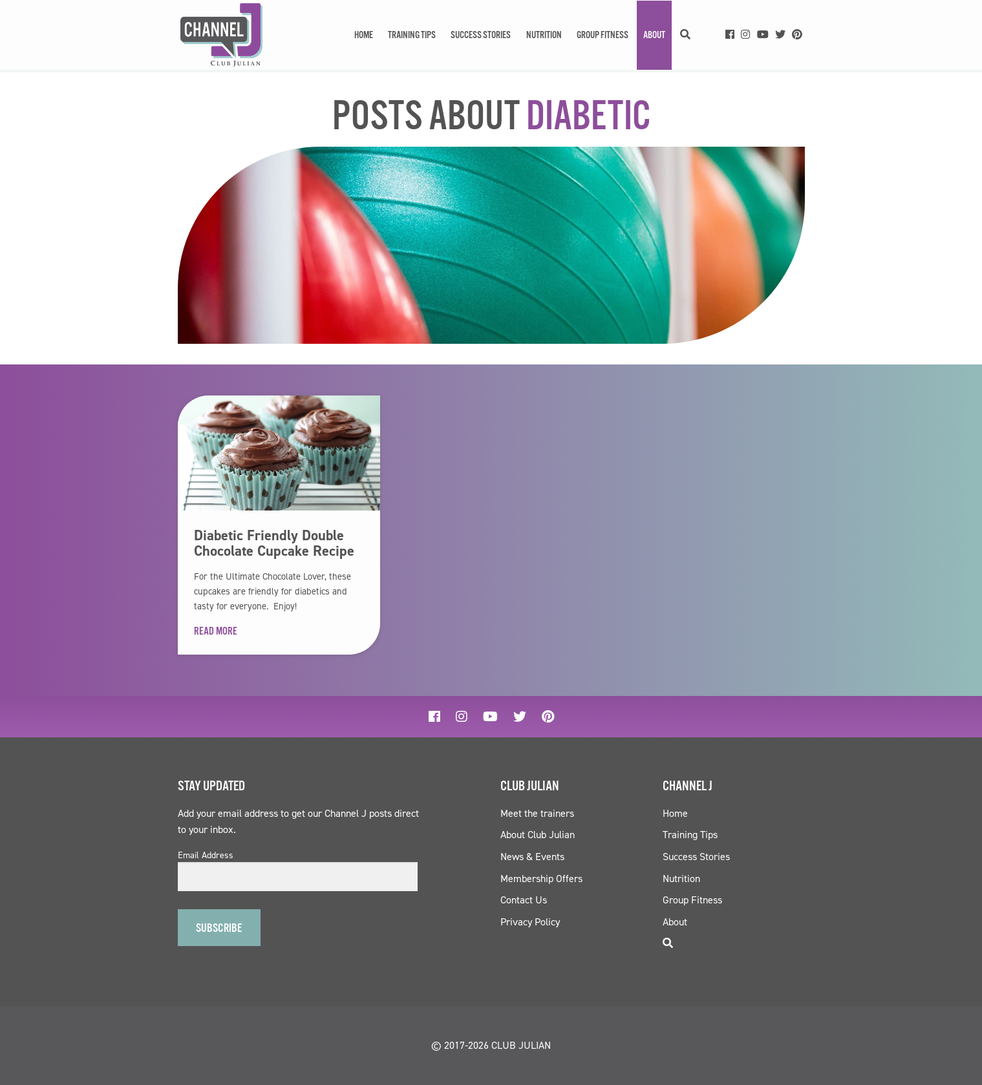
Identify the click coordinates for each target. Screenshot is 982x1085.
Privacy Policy (530, 922)
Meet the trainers (537, 813)
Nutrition (544, 35)
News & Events (532, 856)
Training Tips (412, 35)
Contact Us (523, 900)
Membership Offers (541, 878)
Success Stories (481, 35)
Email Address (205, 855)
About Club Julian (537, 834)
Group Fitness (602, 35)
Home (363, 35)
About (654, 35)
